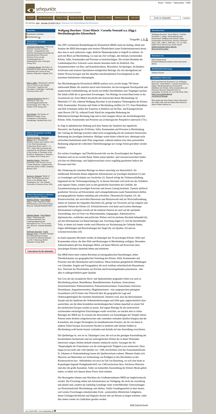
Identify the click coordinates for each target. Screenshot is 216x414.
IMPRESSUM (121, 17)
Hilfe (188, 3)
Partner (169, 3)
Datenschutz (179, 3)
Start (38, 23)
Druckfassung (33, 37)
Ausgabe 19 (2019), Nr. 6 (50, 23)
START (30, 17)
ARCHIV (135, 17)
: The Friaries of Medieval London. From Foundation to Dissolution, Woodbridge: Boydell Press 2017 (39, 117)
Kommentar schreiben (35, 34)
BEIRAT (90, 17)
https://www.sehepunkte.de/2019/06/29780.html (162, 95)
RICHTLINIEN (104, 17)
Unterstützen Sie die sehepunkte (40, 251)
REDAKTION (76, 17)
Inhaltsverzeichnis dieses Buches (164, 47)
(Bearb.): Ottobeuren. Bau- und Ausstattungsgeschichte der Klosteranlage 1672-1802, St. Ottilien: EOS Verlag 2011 (38, 102)
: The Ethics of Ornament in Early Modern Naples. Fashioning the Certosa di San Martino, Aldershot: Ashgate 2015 (40, 70)
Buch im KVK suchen (160, 49)
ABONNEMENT (45, 17)
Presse (160, 3)
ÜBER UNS (61, 17)
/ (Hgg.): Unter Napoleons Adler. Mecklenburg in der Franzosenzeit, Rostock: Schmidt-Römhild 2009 (40, 202)
